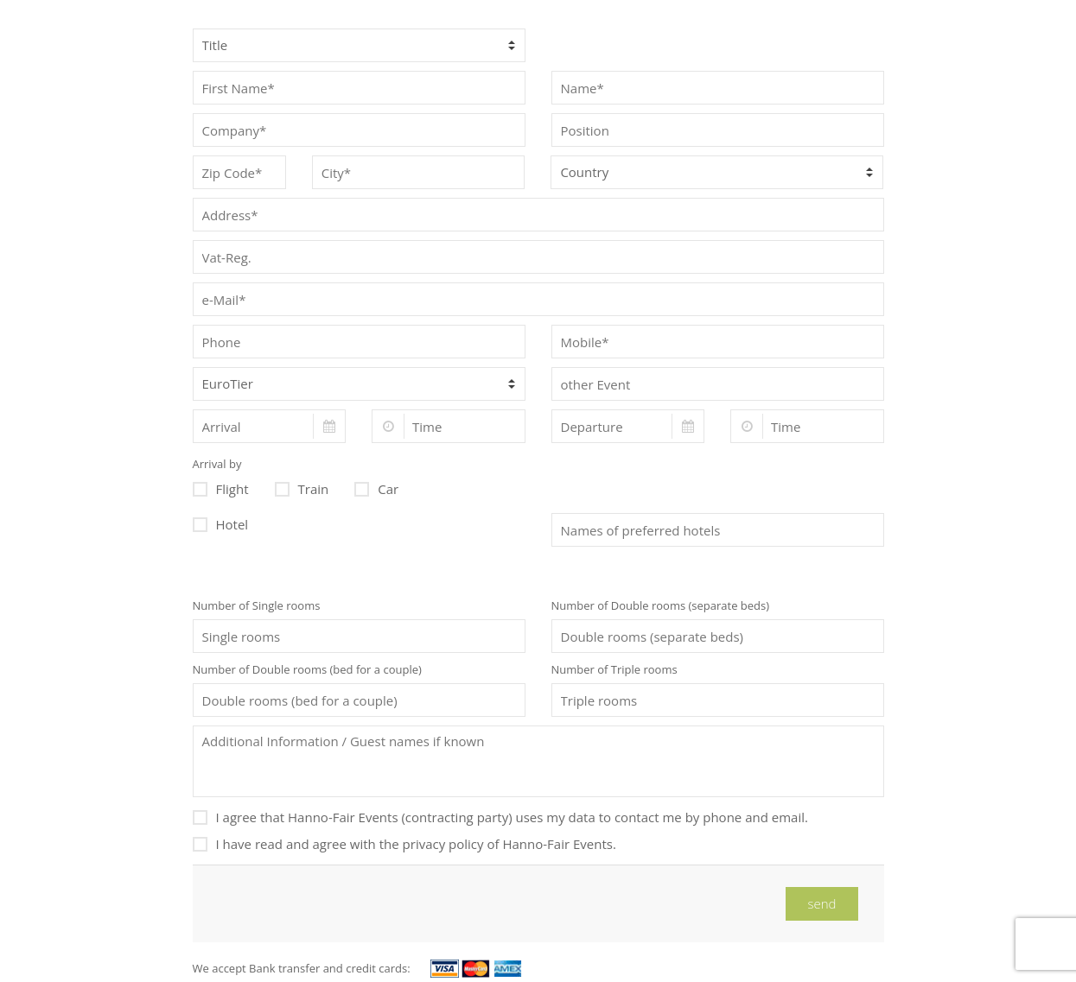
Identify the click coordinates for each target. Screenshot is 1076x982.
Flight (221, 487)
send (821, 903)
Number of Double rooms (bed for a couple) (307, 669)
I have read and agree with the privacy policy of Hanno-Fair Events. (404, 842)
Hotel (221, 523)
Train (302, 487)
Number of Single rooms (257, 605)
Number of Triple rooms (614, 669)
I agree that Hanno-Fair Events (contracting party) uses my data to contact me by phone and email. (500, 816)
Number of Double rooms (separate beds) (660, 605)
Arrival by (217, 464)
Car (376, 487)
